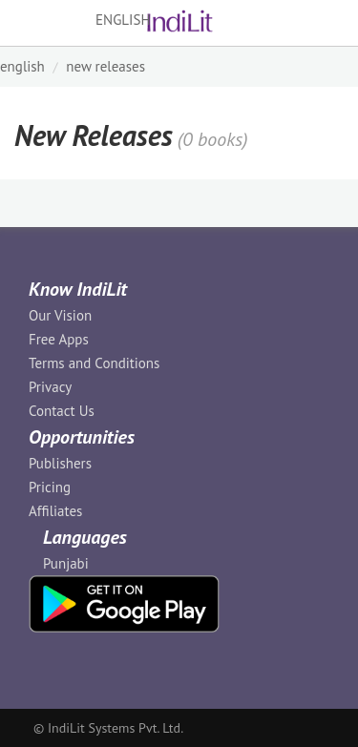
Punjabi (66, 563)
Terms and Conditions (94, 363)
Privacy (50, 387)
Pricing (50, 487)
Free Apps (59, 339)
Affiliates (55, 511)
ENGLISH (22, 66)
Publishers (60, 463)
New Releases (105, 66)
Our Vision (60, 315)
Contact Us (62, 411)
